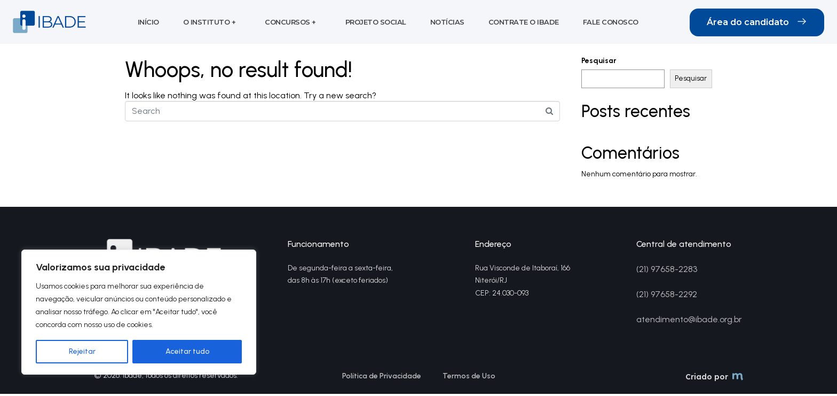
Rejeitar (82, 351)
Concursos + (290, 23)
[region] (138, 312)
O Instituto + (209, 23)
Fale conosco (610, 23)
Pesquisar (599, 63)
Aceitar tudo (187, 351)
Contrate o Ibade (523, 23)
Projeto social (375, 23)
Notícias (447, 23)
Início (148, 23)
